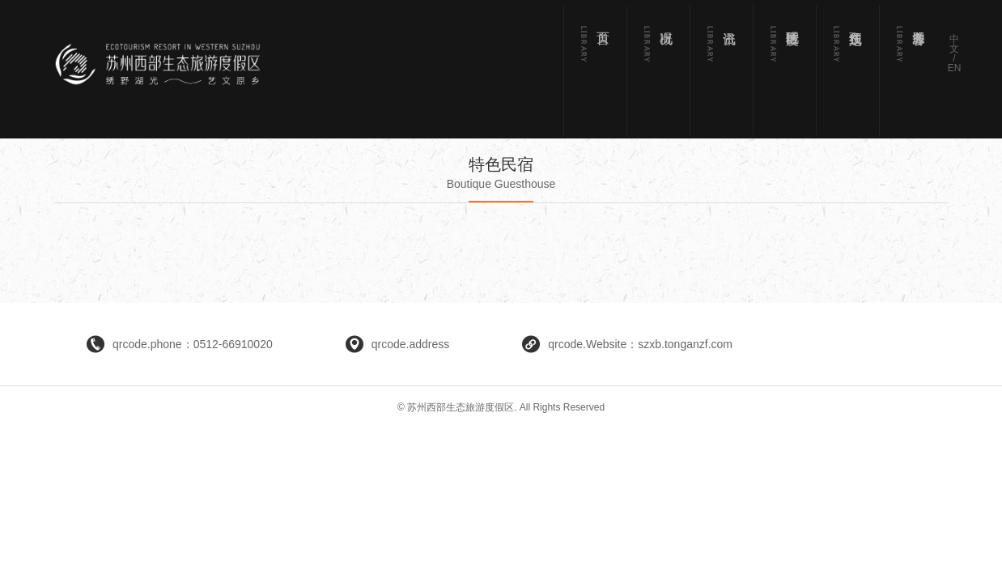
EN (955, 68)
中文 (954, 43)
